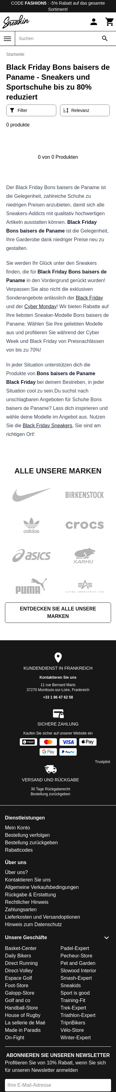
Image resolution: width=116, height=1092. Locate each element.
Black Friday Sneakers (47, 425)
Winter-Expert (76, 1037)
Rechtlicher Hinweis (27, 902)
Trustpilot (102, 762)
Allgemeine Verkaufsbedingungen (42, 887)
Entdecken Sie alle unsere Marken (58, 612)
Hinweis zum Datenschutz (33, 924)
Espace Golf (18, 978)
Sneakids (71, 985)
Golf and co (17, 1000)
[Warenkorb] (110, 22)
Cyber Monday (40, 306)
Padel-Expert (75, 948)
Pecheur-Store (76, 955)
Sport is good (75, 993)
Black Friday (89, 297)
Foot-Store (16, 985)
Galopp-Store (19, 993)
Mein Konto (17, 827)
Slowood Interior (79, 970)
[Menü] (7, 38)
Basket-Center (21, 948)
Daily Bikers (18, 955)
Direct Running (21, 963)
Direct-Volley (19, 970)
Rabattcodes (19, 850)
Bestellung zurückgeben (50, 794)
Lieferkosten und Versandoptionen (42, 917)
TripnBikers (73, 1022)
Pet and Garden (78, 963)
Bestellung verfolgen (27, 835)
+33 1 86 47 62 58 (58, 697)
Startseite (15, 54)
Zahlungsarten (21, 909)
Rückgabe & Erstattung (30, 894)
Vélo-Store (72, 1030)
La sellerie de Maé (25, 1022)
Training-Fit (73, 1000)
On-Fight (14, 1037)
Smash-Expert (76, 978)
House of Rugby (23, 1015)
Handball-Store (21, 1007)
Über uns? (16, 872)
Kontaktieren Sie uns (58, 677)
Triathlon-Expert (78, 1015)
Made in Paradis (23, 1030)
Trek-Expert (73, 1007)
